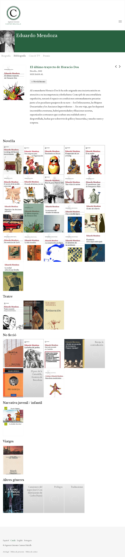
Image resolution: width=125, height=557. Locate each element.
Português (28, 540)
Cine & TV (34, 55)
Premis (46, 55)
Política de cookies (31, 552)
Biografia (6, 55)
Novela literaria (39, 81)
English (20, 540)
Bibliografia (20, 55)
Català (12, 540)
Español (6, 540)
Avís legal (6, 552)
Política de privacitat (17, 552)
